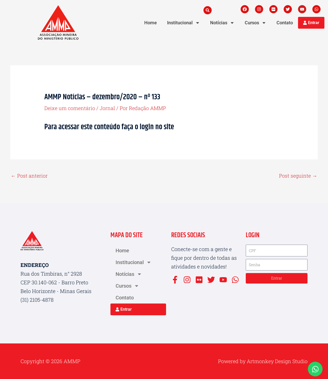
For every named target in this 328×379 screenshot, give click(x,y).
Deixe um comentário (69, 108)
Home (150, 22)
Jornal (107, 108)
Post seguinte (298, 175)
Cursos (255, 23)
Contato (284, 22)
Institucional (183, 23)
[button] (207, 10)
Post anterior (29, 175)
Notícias (222, 23)
